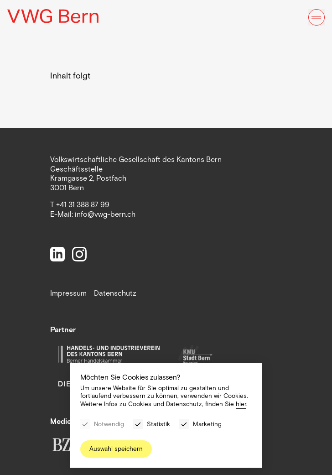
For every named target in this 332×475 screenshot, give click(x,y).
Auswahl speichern (116, 449)
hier (241, 404)
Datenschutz (115, 293)
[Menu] (316, 17)
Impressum (68, 293)
